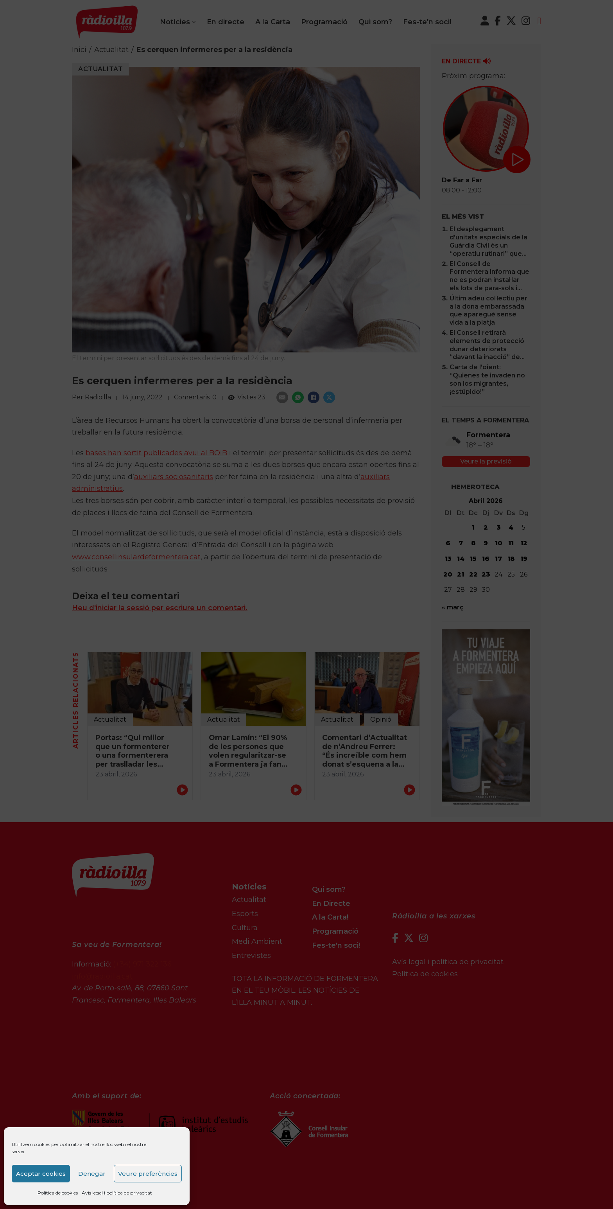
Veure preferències (147, 1173)
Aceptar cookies (41, 1173)
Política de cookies (58, 1193)
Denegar (92, 1173)
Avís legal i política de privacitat (117, 1193)
